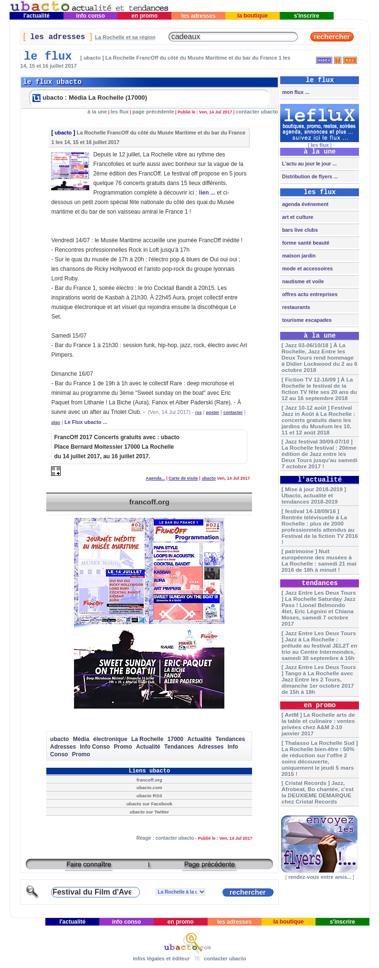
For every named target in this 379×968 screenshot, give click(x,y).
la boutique (253, 15)
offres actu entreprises (309, 294)
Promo (123, 746)
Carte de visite (183, 478)
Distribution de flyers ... (309, 176)
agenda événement (304, 204)
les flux (120, 111)
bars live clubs (299, 230)
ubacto (63, 132)
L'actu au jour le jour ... (309, 163)
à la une (97, 111)
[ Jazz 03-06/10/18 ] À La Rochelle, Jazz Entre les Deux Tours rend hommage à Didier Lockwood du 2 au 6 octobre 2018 (320, 357)
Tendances (230, 739)
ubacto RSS (149, 795)
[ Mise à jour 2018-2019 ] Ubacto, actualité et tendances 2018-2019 (314, 495)
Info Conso (95, 746)
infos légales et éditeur (161, 958)
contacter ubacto (257, 111)
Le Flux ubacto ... (85, 422)
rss (198, 412)
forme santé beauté (305, 243)
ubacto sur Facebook (149, 803)
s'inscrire (306, 15)
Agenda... (155, 478)
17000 (175, 739)
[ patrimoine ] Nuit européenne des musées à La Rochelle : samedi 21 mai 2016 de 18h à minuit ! (319, 560)
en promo (144, 15)
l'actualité (37, 15)
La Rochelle (147, 739)
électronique (110, 739)
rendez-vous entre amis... (320, 877)
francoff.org (149, 502)
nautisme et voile (302, 281)
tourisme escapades (306, 320)
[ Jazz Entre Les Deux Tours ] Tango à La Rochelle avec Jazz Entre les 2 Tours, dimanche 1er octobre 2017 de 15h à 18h (319, 679)
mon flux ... (295, 92)
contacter (233, 412)
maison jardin (298, 255)
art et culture (297, 217)
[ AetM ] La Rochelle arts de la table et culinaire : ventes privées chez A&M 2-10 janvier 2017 (318, 723)
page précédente (153, 111)
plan (55, 422)
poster (212, 412)
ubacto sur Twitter (149, 811)
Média (81, 739)
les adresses (198, 15)
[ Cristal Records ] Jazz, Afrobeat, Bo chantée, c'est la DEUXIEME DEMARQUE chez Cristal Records (318, 792)
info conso (90, 15)
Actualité (200, 739)
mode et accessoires (307, 268)
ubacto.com (149, 787)
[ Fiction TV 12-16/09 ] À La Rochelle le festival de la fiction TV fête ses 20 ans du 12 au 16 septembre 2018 (319, 388)
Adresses (63, 746)
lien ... (207, 192)
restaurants (295, 307)
